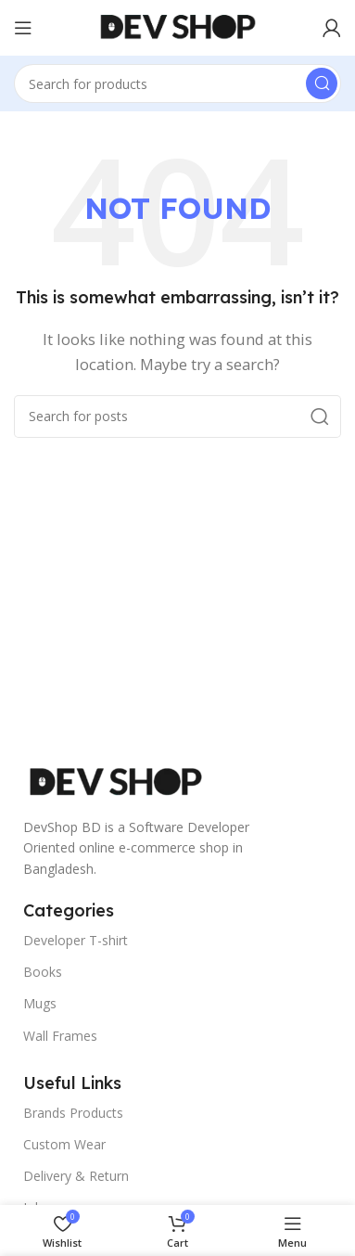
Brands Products (73, 1112)
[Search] (177, 83)
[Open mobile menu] (23, 27)
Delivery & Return (76, 1176)
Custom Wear (64, 1144)
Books (42, 971)
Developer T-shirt (75, 940)
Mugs (40, 1003)
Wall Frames (60, 1036)
